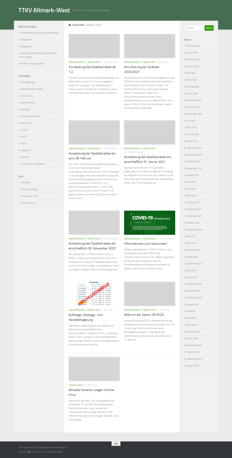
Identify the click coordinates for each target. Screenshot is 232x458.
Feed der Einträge (29, 189)
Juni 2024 (191, 120)
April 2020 (191, 318)
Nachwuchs (26, 123)
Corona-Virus (93, 62)
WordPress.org (28, 203)
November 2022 (194, 216)
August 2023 (193, 175)
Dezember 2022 (194, 209)
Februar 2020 (193, 331)
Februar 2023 (193, 202)
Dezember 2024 (194, 100)
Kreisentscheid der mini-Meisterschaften (40, 33)
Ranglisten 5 (26, 39)
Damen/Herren (28, 102)
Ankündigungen (77, 62)
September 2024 (194, 114)
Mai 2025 (191, 73)
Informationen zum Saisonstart (145, 244)
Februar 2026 (193, 46)
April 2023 (191, 188)
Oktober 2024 (193, 107)
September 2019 (194, 359)
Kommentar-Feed (29, 196)
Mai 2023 (191, 182)
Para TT (24, 136)
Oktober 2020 (193, 291)
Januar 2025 (192, 93)
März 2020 (192, 325)
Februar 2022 (193, 250)
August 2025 (193, 66)
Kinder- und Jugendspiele (32, 63)
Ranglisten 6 (26, 46)
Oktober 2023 (193, 161)
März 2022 (192, 243)
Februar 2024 (193, 134)
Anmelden (26, 182)
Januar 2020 (192, 338)
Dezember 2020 (194, 284)
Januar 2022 (192, 256)
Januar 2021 (192, 277)
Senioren (25, 157)
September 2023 (194, 168)
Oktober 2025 (193, 59)
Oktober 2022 (193, 222)
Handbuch (25, 109)
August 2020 (193, 304)
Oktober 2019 (193, 352)
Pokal (23, 143)
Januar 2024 (192, 141)
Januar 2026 (192, 52)
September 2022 (194, 229)
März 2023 (192, 195)
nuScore (25, 130)
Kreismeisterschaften (31, 116)
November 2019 (194, 345)
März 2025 (192, 80)
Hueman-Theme (55, 452)
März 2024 (192, 127)
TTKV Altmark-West (44, 10)
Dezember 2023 (194, 148)
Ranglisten (26, 150)
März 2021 (192, 270)
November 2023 (194, 154)
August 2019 (193, 365)
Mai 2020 (191, 311)
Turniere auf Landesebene (33, 164)
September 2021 (194, 263)
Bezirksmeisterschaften (32, 89)
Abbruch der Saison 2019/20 (144, 315)
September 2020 (194, 297)
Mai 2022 (191, 236)
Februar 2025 (193, 86)
